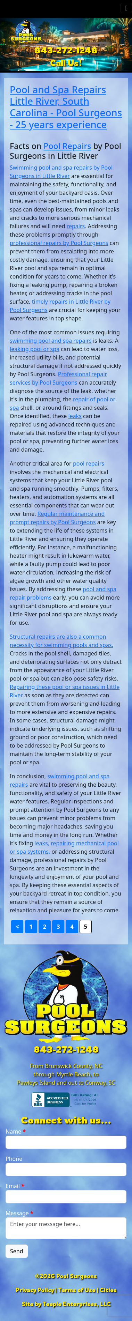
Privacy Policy (35, 1289)
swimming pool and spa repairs (51, 340)
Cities (108, 1289)
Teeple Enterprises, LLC (76, 1303)
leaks (75, 416)
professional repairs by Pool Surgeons (59, 243)
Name (16, 1131)
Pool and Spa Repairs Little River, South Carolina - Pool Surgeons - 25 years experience (66, 107)
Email (15, 1186)
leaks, (41, 843)
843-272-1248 (66, 50)
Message (19, 1213)
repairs (76, 226)
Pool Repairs (67, 145)
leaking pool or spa (34, 349)
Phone (14, 1159)
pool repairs (88, 463)
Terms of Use (77, 1289)
